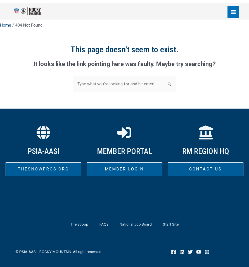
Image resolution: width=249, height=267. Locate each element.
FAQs (103, 224)
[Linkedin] (181, 251)
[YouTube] (198, 251)
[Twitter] (190, 251)
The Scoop (79, 224)
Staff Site (171, 224)
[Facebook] (173, 251)
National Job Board (136, 224)
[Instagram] (207, 251)
